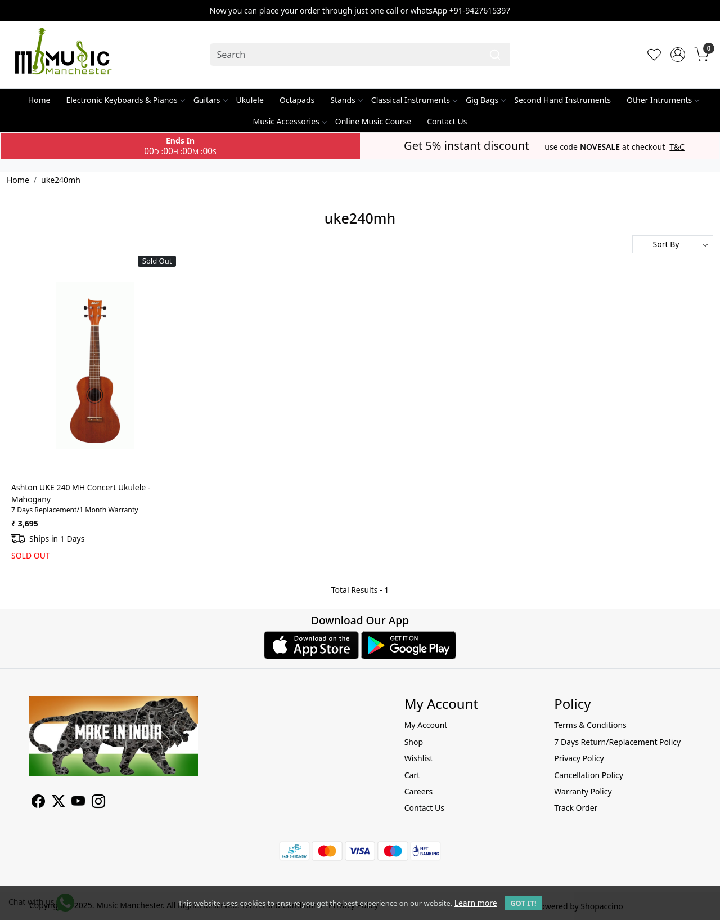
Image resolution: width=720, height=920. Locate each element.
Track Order (575, 807)
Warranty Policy (582, 791)
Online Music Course (373, 121)
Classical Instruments (414, 100)
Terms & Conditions (590, 725)
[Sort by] (672, 244)
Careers (418, 791)
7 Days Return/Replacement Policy (617, 741)
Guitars (210, 100)
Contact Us (447, 121)
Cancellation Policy (588, 775)
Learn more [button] (475, 902)
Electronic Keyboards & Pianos (125, 100)
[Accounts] (678, 54)
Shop (413, 741)
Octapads (297, 100)
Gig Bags (485, 100)
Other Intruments (663, 100)
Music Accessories (289, 121)
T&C (677, 147)
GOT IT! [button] (523, 903)
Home (39, 100)
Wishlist (418, 758)
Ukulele (250, 100)
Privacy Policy (579, 758)
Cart (412, 775)
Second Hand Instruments (562, 100)
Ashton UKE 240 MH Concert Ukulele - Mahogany (80, 493)
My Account (426, 725)
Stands (346, 100)
